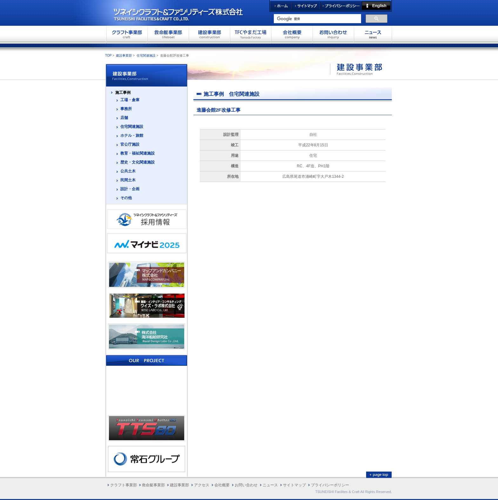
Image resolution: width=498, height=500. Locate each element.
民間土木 (128, 180)
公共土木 (128, 171)
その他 (126, 198)
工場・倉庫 (129, 100)
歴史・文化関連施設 (137, 162)
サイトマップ (306, 6)
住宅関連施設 (146, 55)
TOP (108, 55)
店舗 (124, 117)
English (377, 6)
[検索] (317, 19)
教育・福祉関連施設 (137, 153)
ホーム (280, 6)
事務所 (126, 109)
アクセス (201, 485)
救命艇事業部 (168, 34)
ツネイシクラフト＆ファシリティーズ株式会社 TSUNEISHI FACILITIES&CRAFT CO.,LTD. (183, 12)
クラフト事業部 (126, 34)
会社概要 (292, 34)
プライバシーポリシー (341, 6)
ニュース (270, 485)
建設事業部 (209, 34)
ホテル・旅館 (131, 135)
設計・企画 (129, 189)
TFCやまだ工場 (250, 34)
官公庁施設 (129, 144)
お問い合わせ (333, 34)
